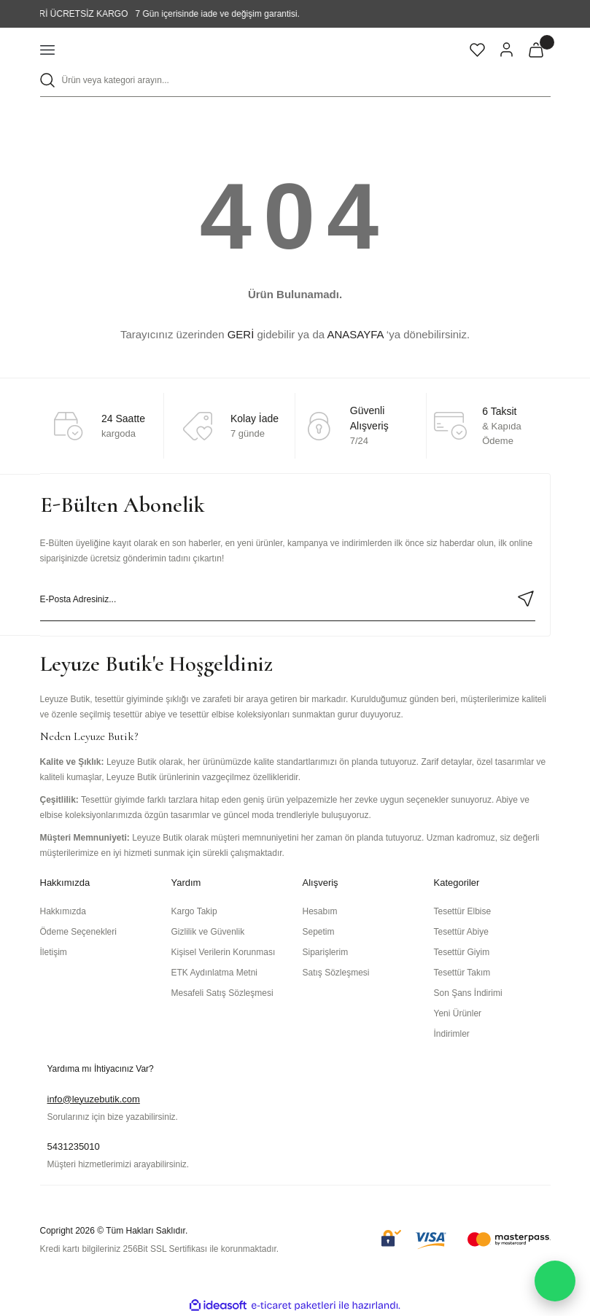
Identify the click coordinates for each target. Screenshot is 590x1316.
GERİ (241, 334)
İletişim (53, 952)
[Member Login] (506, 49)
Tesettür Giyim (462, 952)
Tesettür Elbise (463, 911)
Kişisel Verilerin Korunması (223, 952)
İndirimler (452, 1034)
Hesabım (320, 911)
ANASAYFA (355, 334)
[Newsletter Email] (287, 599)
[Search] (295, 80)
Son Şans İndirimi (468, 993)
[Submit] (526, 598)
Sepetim (319, 932)
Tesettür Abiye (461, 932)
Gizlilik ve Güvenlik (208, 932)
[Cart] (536, 49)
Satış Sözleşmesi (336, 972)
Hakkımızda (63, 911)
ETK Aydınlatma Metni (214, 972)
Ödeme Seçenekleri (78, 932)
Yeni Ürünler (458, 1013)
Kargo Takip (194, 911)
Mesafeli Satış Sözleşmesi (222, 993)
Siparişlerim (326, 952)
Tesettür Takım (462, 972)
